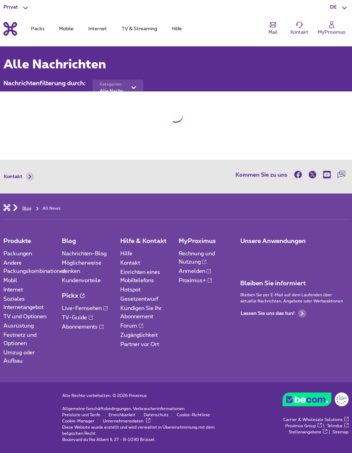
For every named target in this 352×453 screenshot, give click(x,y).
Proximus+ (195, 280)
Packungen (17, 253)
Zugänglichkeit (139, 335)
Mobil (10, 280)
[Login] (332, 28)
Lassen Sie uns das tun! (273, 313)
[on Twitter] (312, 174)
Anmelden (195, 271)
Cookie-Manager (78, 421)
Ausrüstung (18, 326)
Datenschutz (156, 415)
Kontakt (19, 177)
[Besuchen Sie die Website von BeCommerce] (316, 401)
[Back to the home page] (10, 28)
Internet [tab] (97, 28)
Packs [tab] (38, 28)
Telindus (338, 426)
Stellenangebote (308, 432)
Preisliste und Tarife (81, 415)
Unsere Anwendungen (273, 241)
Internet (13, 289)
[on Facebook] (299, 174)
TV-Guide (77, 317)
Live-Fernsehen (85, 308)
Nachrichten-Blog (84, 253)
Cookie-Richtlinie (193, 415)
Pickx (73, 296)
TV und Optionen (24, 316)
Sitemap (340, 432)
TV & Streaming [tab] (139, 28)
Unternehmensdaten (126, 421)
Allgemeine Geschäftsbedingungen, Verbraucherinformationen (123, 409)
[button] (339, 7)
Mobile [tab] (66, 28)
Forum (131, 326)
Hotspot (130, 289)
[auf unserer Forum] (341, 174)
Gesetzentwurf (139, 299)
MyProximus (197, 241)
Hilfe (126, 253)
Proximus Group (303, 426)
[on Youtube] (327, 174)
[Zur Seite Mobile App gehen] (246, 256)
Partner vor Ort (139, 344)
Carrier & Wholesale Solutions (316, 420)
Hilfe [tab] (177, 28)
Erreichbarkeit (122, 415)
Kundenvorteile (81, 280)
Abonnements (82, 327)
